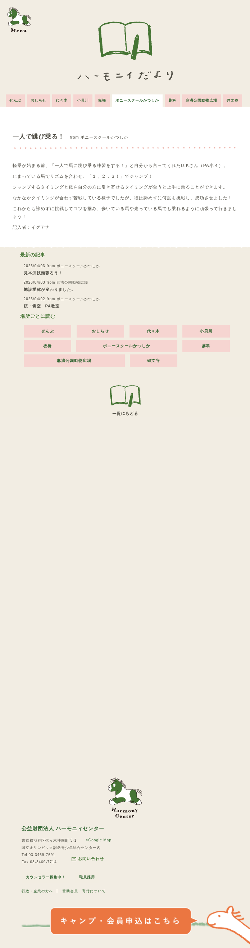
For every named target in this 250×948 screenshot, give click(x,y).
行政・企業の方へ (37, 891)
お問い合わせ (88, 858)
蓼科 (172, 100)
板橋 (102, 100)
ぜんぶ (15, 100)
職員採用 (87, 877)
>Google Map (99, 840)
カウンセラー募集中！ (45, 877)
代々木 (62, 100)
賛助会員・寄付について (84, 891)
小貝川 (83, 100)
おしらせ (38, 100)
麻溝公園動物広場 (201, 100)
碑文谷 (232, 100)
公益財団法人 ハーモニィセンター (63, 828)
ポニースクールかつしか (137, 100)
